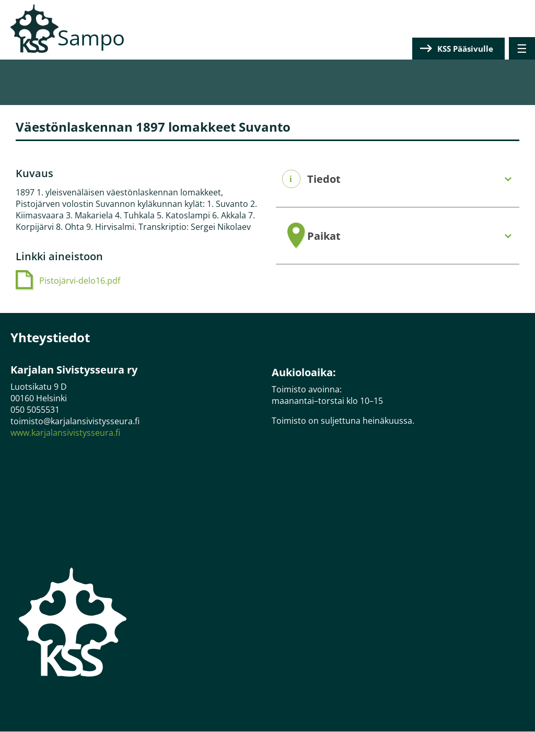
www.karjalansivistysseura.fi (65, 432)
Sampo (91, 37)
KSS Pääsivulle (465, 48)
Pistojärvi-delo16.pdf (79, 280)
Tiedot (324, 179)
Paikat (324, 236)
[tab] (397, 179)
